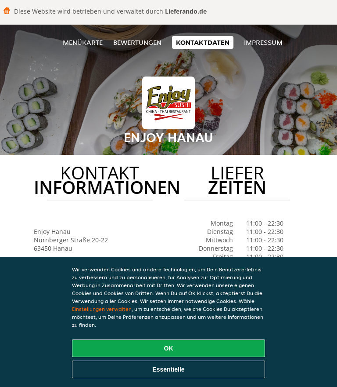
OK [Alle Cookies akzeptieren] (168, 348)
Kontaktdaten (202, 42)
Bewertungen (137, 42)
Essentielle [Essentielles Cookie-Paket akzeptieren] (168, 369)
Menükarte (83, 42)
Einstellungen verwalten (102, 309)
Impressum (263, 42)
